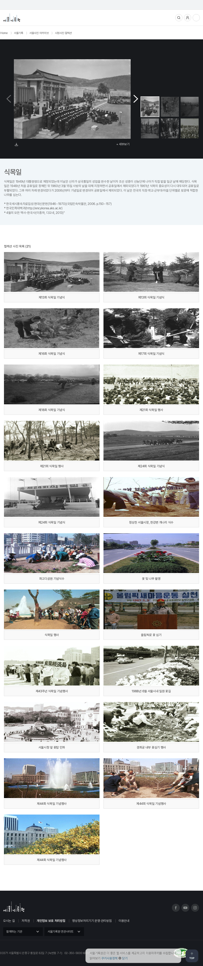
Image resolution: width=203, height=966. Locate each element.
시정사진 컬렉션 (63, 33)
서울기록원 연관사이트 (61, 931)
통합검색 (178, 17)
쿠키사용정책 (109, 958)
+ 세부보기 (123, 144)
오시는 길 (9, 921)
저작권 (26, 921)
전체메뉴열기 (196, 17)
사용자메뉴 (187, 17)
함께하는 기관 (14, 931)
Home (4, 33)
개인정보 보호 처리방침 (51, 921)
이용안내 (124, 921)
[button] (136, 99)
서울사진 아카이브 (39, 33)
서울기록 (18, 33)
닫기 (124, 958)
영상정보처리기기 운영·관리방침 (92, 921)
